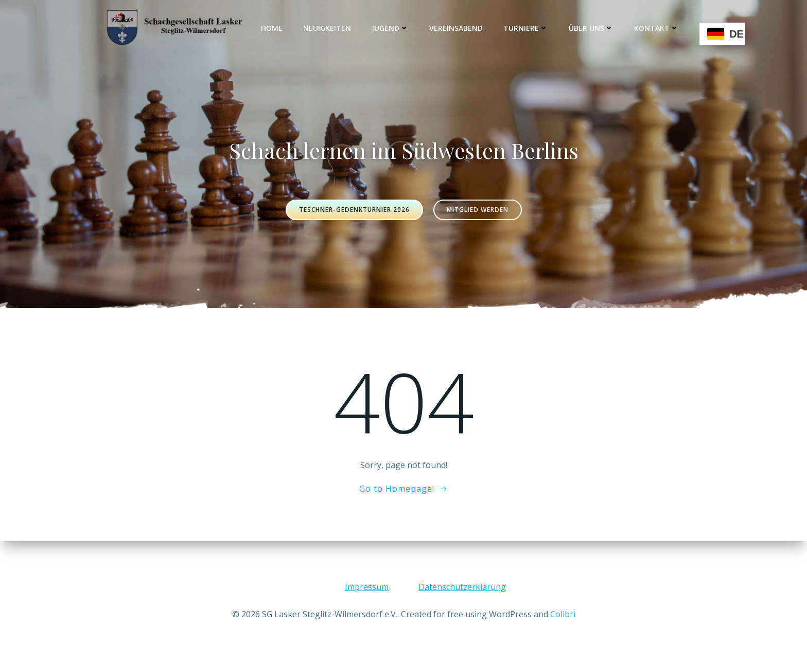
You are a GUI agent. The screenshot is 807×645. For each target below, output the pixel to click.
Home (272, 28)
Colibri (562, 614)
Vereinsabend (456, 28)
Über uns (591, 28)
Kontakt (657, 28)
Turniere (526, 28)
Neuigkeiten (328, 28)
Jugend (390, 28)
